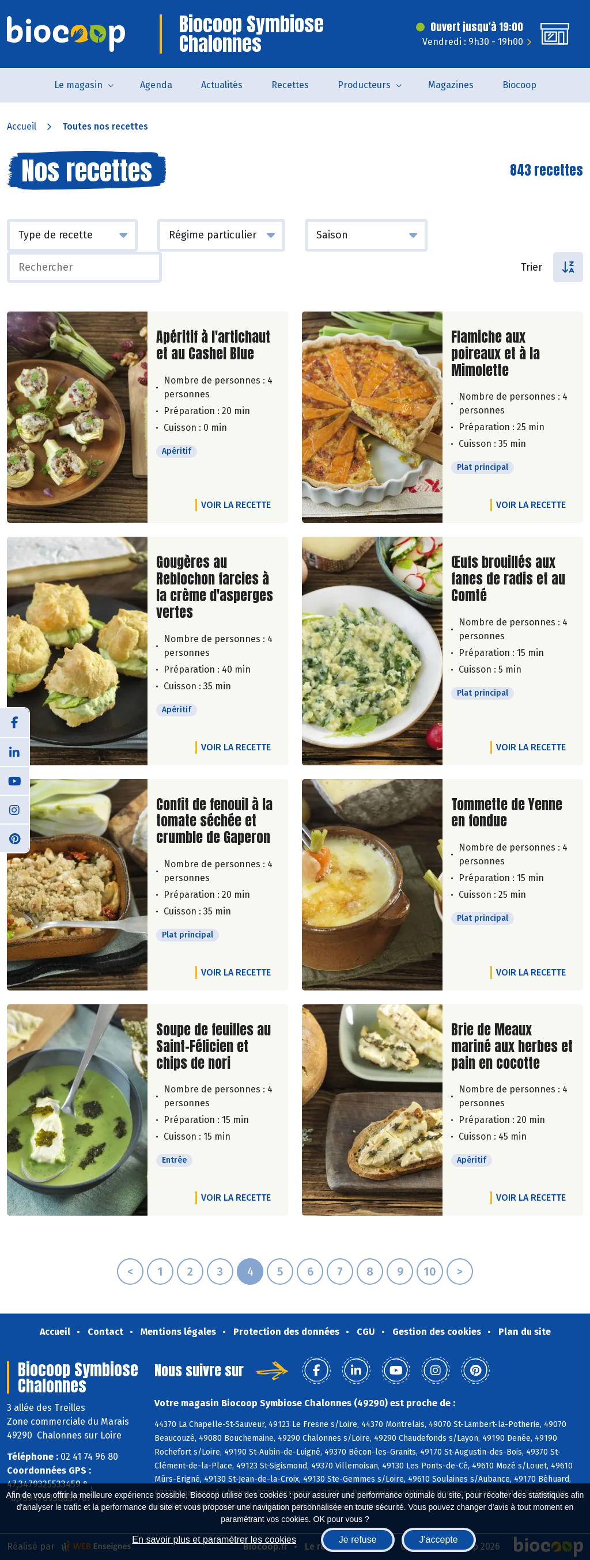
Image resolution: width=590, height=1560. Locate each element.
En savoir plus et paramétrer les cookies (214, 1539)
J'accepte (438, 1539)
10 (429, 1271)
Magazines (451, 84)
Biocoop (519, 84)
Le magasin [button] (78, 84)
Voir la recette (236, 504)
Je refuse (358, 1539)
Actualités (222, 84)
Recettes (290, 84)
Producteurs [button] (364, 84)
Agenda (156, 84)
